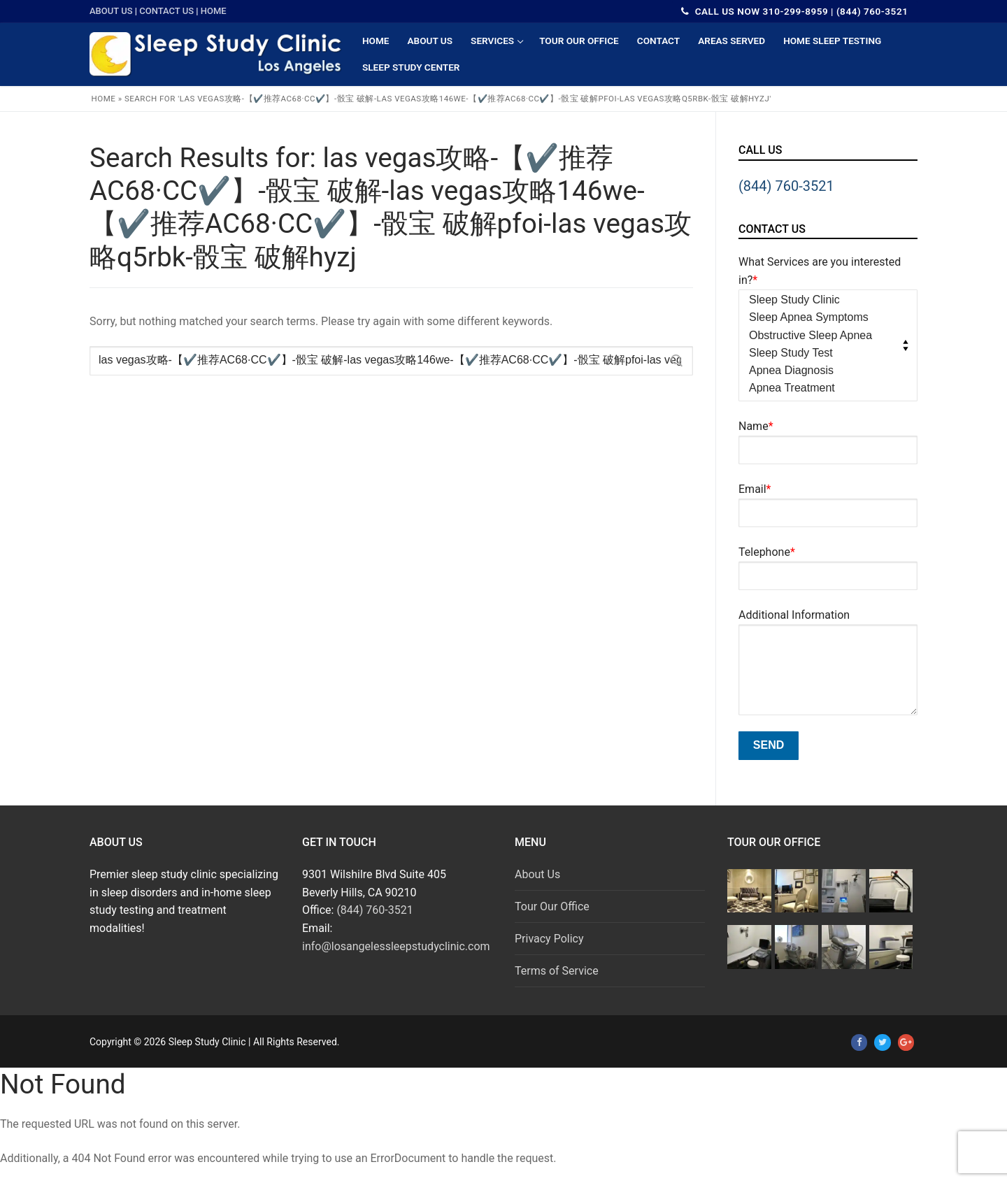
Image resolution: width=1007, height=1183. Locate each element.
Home (214, 11)
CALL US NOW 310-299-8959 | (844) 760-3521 (794, 11)
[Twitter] (882, 1042)
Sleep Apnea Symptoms (824, 318)
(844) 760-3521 (786, 186)
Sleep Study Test (824, 354)
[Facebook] (859, 1042)
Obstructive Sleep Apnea (824, 336)
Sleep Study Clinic (824, 301)
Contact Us (166, 11)
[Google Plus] (906, 1042)
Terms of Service (557, 970)
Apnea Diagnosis (824, 371)
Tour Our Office (552, 906)
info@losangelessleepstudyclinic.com (396, 946)
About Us (111, 11)
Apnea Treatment (824, 389)
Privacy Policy (549, 938)
